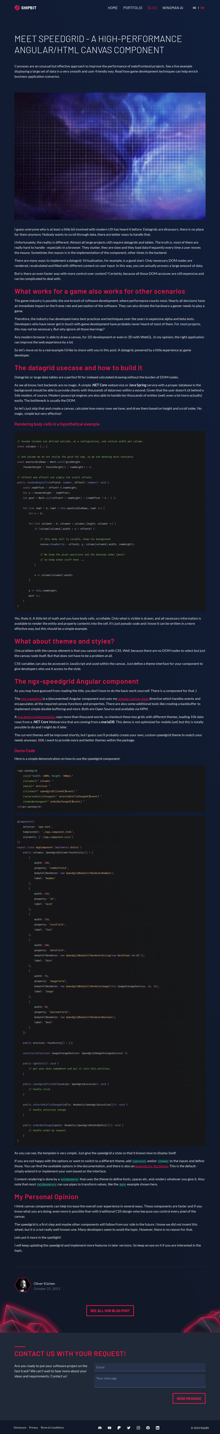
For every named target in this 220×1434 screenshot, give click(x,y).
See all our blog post (110, 1327)
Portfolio (132, 7)
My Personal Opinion (46, 1196)
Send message (189, 1398)
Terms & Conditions (52, 1427)
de (194, 7)
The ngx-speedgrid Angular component (76, 681)
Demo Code (24, 750)
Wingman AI (172, 7)
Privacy (33, 1427)
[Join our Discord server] (99, 1427)
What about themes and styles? (64, 641)
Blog (152, 7)
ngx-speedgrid (31, 698)
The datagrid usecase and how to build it (78, 367)
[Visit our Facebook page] (148, 1427)
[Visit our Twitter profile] (128, 1427)
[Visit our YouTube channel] (109, 1427)
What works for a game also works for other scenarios (99, 291)
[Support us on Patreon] (119, 1427)
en (202, 7)
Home (113, 7)
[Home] (25, 8)
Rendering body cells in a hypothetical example (57, 423)
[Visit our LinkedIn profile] (157, 1427)
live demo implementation (37, 717)
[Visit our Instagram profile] (138, 1427)
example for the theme (151, 1166)
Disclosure (20, 1427)
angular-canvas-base (133, 698)
